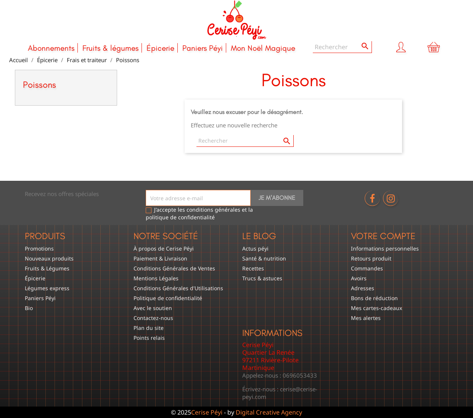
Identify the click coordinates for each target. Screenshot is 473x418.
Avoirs (359, 278)
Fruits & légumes (110, 48)
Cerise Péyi (206, 412)
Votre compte (383, 235)
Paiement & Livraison (160, 258)
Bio (29, 308)
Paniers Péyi (202, 48)
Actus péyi (255, 248)
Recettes (253, 268)
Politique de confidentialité (168, 298)
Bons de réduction (374, 298)
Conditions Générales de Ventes (174, 268)
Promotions (39, 248)
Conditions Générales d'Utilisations (178, 288)
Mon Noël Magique (263, 48)
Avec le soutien (153, 308)
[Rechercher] (342, 47)
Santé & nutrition (264, 258)
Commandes (367, 268)
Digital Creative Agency (269, 412)
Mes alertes (366, 318)
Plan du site (149, 327)
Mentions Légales (156, 278)
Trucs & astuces (262, 278)
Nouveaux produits (49, 258)
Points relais (149, 337)
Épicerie (160, 48)
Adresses (362, 288)
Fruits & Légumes (47, 268)
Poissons (39, 84)
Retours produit (371, 258)
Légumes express (47, 288)
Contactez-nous (153, 318)
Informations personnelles (385, 248)
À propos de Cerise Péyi (164, 248)
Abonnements (51, 48)
